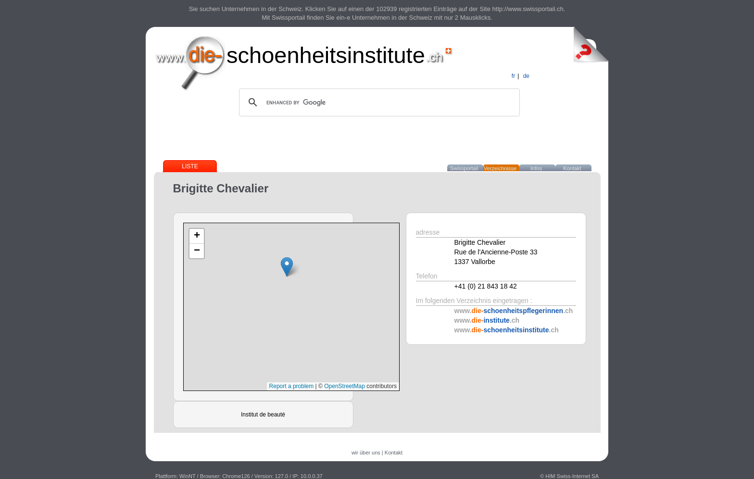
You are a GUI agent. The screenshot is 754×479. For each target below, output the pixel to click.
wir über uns (366, 452)
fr (513, 76)
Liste (190, 166)
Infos (536, 168)
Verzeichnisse (500, 168)
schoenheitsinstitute (325, 55)
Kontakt (572, 168)
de (526, 76)
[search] (378, 102)
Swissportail (464, 168)
